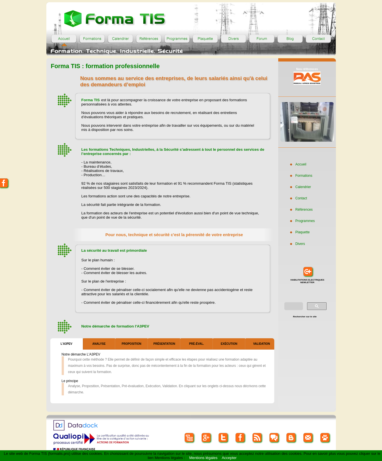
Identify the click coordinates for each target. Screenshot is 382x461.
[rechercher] (293, 307)
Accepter (229, 458)
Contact (298, 198)
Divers (297, 244)
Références (301, 210)
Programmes (302, 221)
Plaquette (299, 232)
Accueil (298, 164)
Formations (300, 176)
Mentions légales (203, 458)
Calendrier (300, 187)
